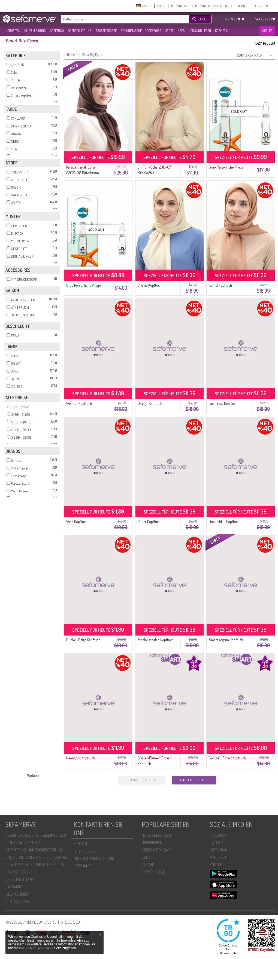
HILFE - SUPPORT (262, 6)
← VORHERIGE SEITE (141, 780)
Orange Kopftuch (150, 403)
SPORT (169, 31)
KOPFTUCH (57, 31)
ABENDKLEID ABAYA (157, 850)
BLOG (241, 6)
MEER (181, 31)
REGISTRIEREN (180, 6)
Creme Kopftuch (150, 285)
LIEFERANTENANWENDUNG (94, 858)
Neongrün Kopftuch (80, 758)
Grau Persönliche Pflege (226, 167)
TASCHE (148, 864)
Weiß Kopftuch (76, 521)
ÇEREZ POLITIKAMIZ (20, 879)
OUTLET (267, 31)
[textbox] (120, 19)
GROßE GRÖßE (106, 31)
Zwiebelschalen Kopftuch (156, 639)
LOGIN (161, 6)
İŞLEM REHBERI (16, 894)
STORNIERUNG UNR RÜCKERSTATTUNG (34, 850)
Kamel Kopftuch (220, 285)
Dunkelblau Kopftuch (224, 521)
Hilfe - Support (85, 851)
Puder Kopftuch (149, 521)
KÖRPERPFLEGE (153, 872)
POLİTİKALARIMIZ (18, 901)
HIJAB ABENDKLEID (156, 835)
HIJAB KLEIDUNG (35, 31)
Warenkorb (265, 19)
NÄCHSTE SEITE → (194, 780)
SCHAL (147, 857)
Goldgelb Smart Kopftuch (227, 758)
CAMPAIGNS (14, 886)
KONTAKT (80, 843)
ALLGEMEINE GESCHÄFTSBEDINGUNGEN (35, 835)
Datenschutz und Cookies (36, 948)
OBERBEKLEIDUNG (79, 31)
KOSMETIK (221, 31)
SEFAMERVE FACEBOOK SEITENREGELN (34, 864)
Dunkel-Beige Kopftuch (83, 639)
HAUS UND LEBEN (200, 31)
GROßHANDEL (84, 865)
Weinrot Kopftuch (79, 403)
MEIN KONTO (234, 19)
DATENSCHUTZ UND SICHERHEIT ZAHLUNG (37, 857)
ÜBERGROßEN (152, 842)
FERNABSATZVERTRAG (22, 842)
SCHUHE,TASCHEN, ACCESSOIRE (141, 31)
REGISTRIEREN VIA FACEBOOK (213, 6)
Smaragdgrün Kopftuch (226, 639)
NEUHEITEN (12, 31)
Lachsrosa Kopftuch (223, 403)
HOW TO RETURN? (18, 872)
